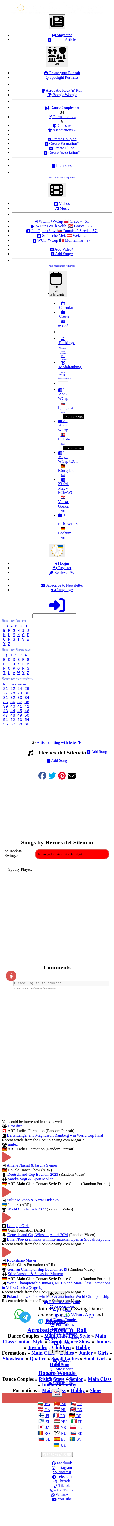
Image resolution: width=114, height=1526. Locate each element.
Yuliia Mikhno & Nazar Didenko (33, 1220)
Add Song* (62, 254)
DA (47, 1430)
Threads (61, 1501)
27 (5, 705)
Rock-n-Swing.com (62, 1322)
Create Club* (62, 148)
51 (5, 738)
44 (12, 727)
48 (12, 733)
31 (5, 711)
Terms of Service (62, 1394)
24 (19, 700)
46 (26, 727)
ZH (63, 1424)
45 (19, 727)
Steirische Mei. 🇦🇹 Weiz (62, 235)
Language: (62, 590)
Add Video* (62, 249)
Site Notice (62, 1389)
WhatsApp (61, 1515)
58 (19, 743)
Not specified (18, 695)
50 (26, 733)
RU (63, 1454)
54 (26, 738)
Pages (58, 1314)
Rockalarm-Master (21, 1281)
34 (26, 711)
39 (5, 722)
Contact (62, 1381)
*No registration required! (62, 177)
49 (19, 733)
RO (47, 1454)
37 (19, 716)
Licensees (62, 165)
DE (78, 1436)
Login (62, 563)
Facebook (62, 1483)
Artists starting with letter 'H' (59, 762)
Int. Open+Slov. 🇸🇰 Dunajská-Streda (61, 231)
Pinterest (62, 1492)
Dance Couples (62, 107)
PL (79, 1448)
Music (62, 208)
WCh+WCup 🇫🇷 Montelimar (62, 240)
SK (79, 1454)
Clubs (62, 125)
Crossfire (15, 1146)
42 (26, 722)
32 (12, 711)
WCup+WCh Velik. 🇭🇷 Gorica (62, 226)
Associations (62, 130)
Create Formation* (62, 143)
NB (63, 1448)
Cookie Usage (61, 1403)
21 (5, 700)
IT (79, 1442)
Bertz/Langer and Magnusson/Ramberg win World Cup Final (55, 1156)
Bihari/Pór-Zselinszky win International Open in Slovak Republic (58, 1260)
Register (61, 568)
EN (79, 1430)
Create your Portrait (62, 73)
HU (63, 1442)
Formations (61, 117)
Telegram (62, 1497)
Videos (62, 203)
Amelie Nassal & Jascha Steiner (32, 1186)
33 (19, 711)
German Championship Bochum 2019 (37, 1290)
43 (5, 727)
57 (12, 743)
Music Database (62, 1354)
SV (78, 1460)
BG (47, 1424)
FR (62, 1436)
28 (12, 705)
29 (19, 705)
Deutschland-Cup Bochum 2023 (32, 1195)
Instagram (62, 1488)
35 (5, 716)
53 (19, 738)
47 (5, 733)
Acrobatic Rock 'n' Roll (61, 90)
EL (47, 1442)
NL (63, 1430)
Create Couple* (62, 139)
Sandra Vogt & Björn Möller (30, 1199)
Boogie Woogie (62, 95)
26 (26, 700)
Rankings (66, 348)
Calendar (65, 305)
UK (63, 1466)
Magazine (62, 35)
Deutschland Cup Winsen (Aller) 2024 (37, 1255)
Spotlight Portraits (62, 77)
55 (5, 743)
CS (79, 1424)
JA (46, 1448)
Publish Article (62, 39)
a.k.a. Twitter (62, 1510)
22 (12, 700)
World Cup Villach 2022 (26, 1230)
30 (26, 705)
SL (47, 1460)
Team (62, 1385)
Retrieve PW (61, 572)
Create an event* (63, 318)
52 (12, 738)
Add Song (97, 771)
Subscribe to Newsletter (62, 585)
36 (12, 716)
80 (26, 743)
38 (26, 716)
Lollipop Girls (18, 1246)
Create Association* (62, 152)
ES (63, 1460)
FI (47, 1436)
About (57, 1372)
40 (12, 722)
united (13, 1165)
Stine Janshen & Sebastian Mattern (35, 1294)
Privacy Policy (62, 1399)
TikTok (62, 1506)
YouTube (62, 1519)
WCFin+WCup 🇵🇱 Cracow (62, 221)
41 (19, 722)
